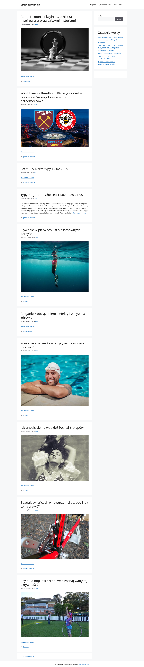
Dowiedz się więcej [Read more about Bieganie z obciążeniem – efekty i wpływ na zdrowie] (27, 326)
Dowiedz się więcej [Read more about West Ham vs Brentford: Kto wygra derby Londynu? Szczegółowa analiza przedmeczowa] (27, 152)
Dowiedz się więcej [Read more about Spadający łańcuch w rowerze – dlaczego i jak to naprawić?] (27, 564)
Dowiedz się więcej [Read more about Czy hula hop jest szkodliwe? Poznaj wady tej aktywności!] (27, 642)
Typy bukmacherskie (29, 157)
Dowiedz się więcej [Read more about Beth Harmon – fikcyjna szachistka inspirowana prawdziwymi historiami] (27, 76)
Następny (29, 656)
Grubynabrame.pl (30, 4)
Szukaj (100, 16)
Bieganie (93, 5)
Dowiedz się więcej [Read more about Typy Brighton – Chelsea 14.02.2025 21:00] (79, 213)
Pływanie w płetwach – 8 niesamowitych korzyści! (50, 232)
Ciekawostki (26, 81)
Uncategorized (27, 331)
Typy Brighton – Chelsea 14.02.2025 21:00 (52, 194)
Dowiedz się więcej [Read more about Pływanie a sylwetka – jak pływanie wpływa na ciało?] (27, 411)
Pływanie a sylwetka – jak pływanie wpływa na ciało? (52, 345)
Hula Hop (26, 647)
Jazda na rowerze (105, 5)
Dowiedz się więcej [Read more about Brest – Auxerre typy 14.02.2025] (27, 178)
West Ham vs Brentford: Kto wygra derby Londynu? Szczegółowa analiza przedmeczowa (51, 97)
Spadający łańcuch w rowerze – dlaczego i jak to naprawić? (54, 504)
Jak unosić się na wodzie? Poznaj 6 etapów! (52, 427)
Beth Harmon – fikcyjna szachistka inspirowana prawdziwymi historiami (48, 18)
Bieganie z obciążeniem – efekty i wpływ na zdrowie (53, 315)
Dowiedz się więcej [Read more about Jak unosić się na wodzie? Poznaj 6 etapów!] (27, 485)
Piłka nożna (118, 5)
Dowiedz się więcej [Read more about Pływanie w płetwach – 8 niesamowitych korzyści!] (27, 297)
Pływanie (25, 301)
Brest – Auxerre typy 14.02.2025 (44, 169)
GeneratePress (84, 664)
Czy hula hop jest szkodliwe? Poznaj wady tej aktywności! (54, 583)
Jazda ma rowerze (28, 568)
